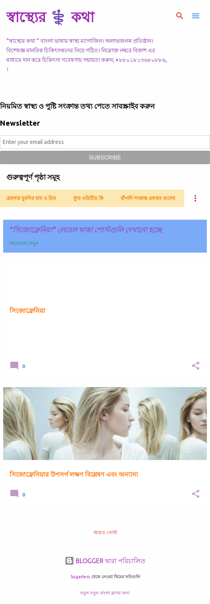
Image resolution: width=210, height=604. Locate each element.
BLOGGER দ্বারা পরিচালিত (105, 560)
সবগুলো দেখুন (24, 243)
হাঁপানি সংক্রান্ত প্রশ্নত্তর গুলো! (148, 198)
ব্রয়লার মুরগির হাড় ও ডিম (31, 198)
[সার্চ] (180, 15)
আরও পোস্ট (105, 532)
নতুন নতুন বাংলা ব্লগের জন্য (105, 593)
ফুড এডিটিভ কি (88, 198)
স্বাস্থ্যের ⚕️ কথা (50, 17)
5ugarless (80, 576)
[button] (195, 366)
